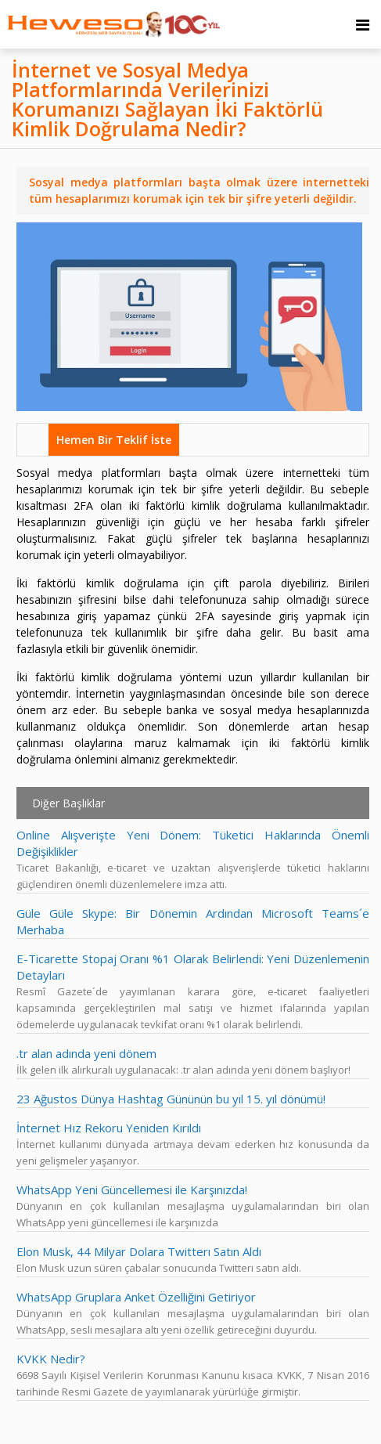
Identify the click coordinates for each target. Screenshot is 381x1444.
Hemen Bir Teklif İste (113, 439)
